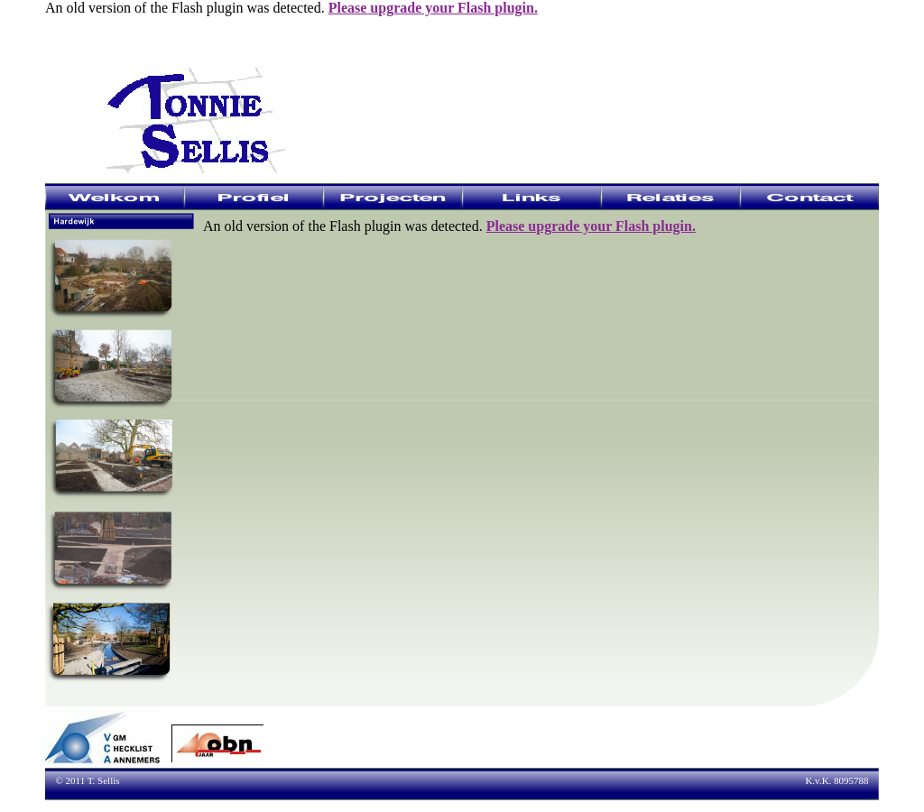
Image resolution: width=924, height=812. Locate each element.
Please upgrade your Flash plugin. (433, 7)
